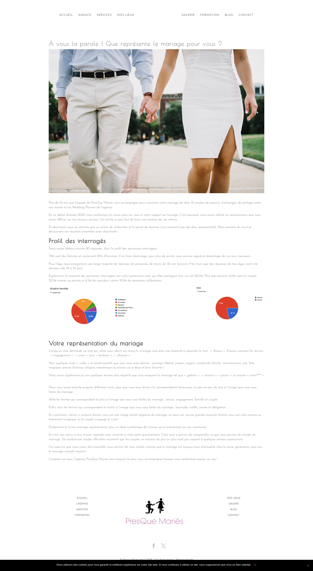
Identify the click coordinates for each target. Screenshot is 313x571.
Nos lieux (125, 15)
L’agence (82, 504)
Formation (209, 15)
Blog (229, 15)
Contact (246, 15)
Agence (84, 15)
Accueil (66, 15)
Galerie (188, 15)
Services (104, 15)
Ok (255, 564)
